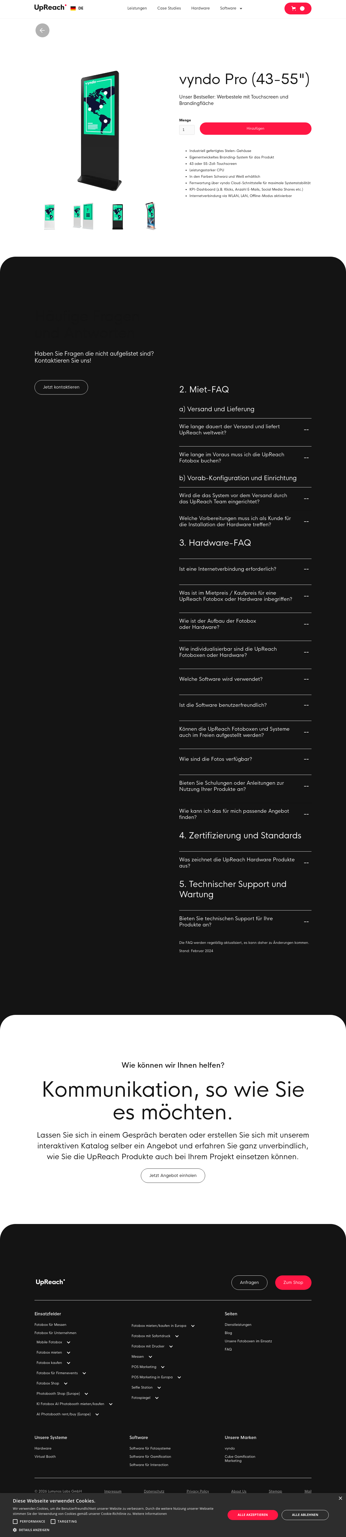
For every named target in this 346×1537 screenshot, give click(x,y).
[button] (77, 8)
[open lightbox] (100, 131)
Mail (308, 1491)
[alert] (173, 1515)
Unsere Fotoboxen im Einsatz (248, 1341)
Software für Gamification (150, 1457)
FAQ (228, 1349)
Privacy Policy (198, 1491)
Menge (185, 120)
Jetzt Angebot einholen (173, 1180)
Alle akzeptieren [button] (253, 1515)
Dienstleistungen (238, 1325)
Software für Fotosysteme (150, 1448)
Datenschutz (154, 1491)
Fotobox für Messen (50, 1325)
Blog (228, 1333)
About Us (238, 1491)
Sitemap (275, 1491)
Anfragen (249, 1282)
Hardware (200, 8)
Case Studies (169, 8)
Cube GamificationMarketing (240, 1459)
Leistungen (137, 8)
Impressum (113, 1491)
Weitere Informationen (150, 1514)
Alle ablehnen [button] (305, 1515)
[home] (50, 8)
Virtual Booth (45, 1457)
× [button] (340, 1498)
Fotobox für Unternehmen (55, 1333)
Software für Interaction (148, 1465)
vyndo (230, 1448)
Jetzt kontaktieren (61, 392)
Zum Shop (293, 1282)
